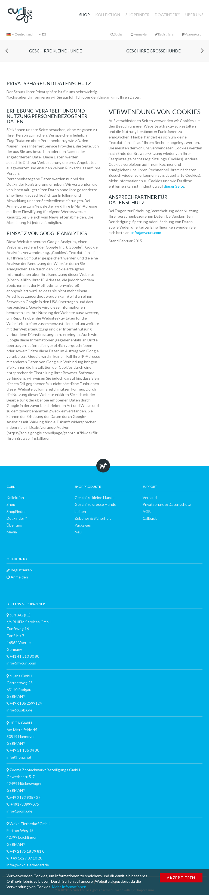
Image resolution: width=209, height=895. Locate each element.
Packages (83, 525)
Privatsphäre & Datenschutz (167, 504)
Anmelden (140, 34)
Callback (150, 518)
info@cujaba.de (19, 710)
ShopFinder (137, 14)
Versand (150, 497)
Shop (84, 14)
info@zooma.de (19, 811)
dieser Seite (174, 186)
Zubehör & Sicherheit (93, 518)
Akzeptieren (181, 877)
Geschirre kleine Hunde (55, 50)
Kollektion (107, 14)
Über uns (194, 14)
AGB (147, 511)
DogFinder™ (167, 14)
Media (12, 532)
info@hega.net (19, 757)
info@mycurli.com (146, 232)
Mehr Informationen (69, 886)
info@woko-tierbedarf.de (28, 864)
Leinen (80, 511)
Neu (78, 532)
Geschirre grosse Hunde (153, 50)
